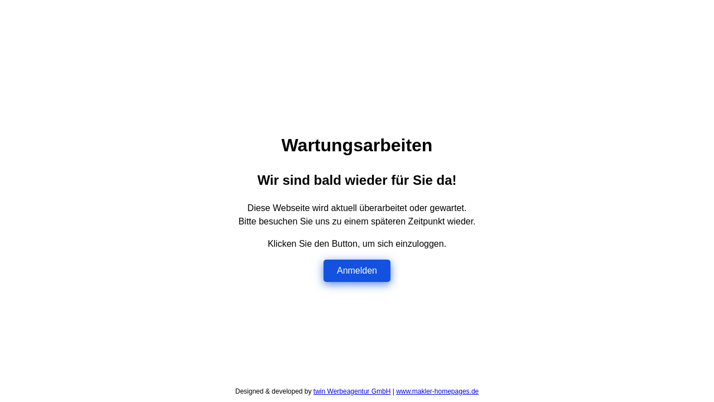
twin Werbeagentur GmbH (352, 391)
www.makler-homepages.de (437, 391)
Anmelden (357, 270)
